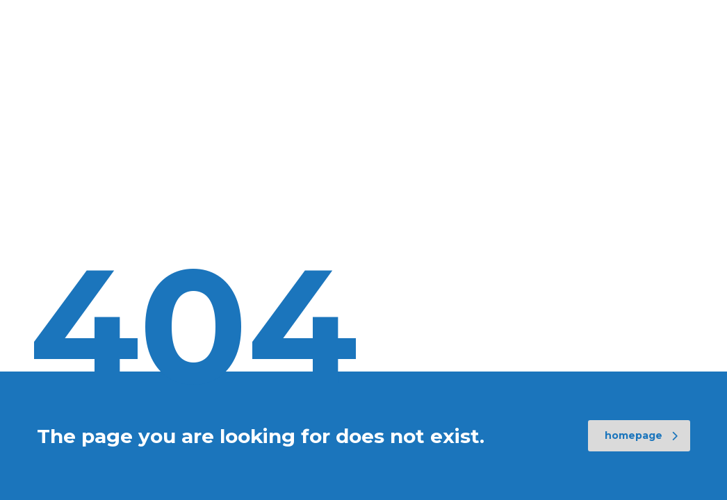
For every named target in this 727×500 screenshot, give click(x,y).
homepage (641, 435)
